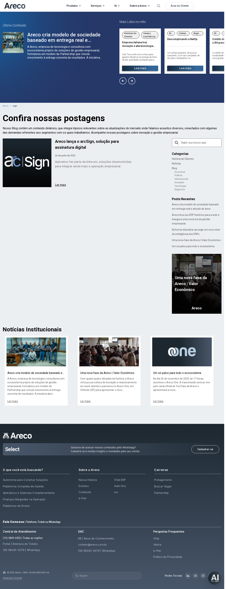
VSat (156, 538)
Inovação (179, 182)
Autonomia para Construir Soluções (25, 479)
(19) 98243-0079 (13, 550)
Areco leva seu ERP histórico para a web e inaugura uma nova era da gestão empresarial (195, 219)
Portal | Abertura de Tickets (20, 543)
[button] (122, 80)
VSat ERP (120, 479)
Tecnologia (180, 186)
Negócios (180, 189)
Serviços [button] (98, 5)
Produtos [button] (74, 5)
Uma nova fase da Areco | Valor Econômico (196, 240)
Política (178, 175)
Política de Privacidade (167, 556)
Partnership (161, 492)
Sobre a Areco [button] (140, 5)
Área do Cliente (180, 5)
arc (116, 492)
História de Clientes (183, 158)
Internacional (181, 179)
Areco (5, 106)
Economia (180, 172)
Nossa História (88, 479)
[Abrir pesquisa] (158, 6)
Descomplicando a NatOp (182, 39)
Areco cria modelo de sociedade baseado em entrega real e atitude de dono (63, 40)
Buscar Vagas (163, 486)
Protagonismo (163, 479)
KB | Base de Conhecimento (96, 538)
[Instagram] (203, 576)
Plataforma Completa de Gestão (23, 486)
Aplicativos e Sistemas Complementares (29, 492)
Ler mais (12, 401)
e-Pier (83, 498)
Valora (157, 544)
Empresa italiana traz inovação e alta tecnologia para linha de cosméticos (137, 44)
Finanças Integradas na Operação (24, 499)
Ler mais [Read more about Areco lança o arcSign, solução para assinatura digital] (60, 185)
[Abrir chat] (215, 578)
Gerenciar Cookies (12, 578)
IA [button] (117, 5)
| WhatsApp (32, 550)
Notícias (176, 163)
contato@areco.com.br (92, 544)
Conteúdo (85, 492)
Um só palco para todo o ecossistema (193, 246)
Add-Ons (120, 485)
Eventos (84, 485)
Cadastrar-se (205, 449)
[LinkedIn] (188, 576)
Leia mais (140, 68)
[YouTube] (195, 576)
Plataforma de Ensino (16, 505)
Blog (174, 168)
